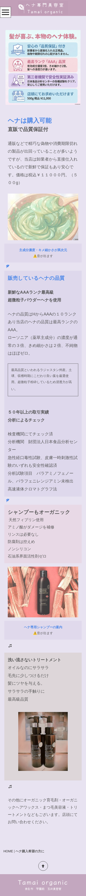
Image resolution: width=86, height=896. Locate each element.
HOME (8, 851)
